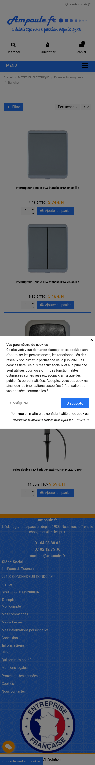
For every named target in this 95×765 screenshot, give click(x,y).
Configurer (19, 403)
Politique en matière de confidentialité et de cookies (49, 413)
